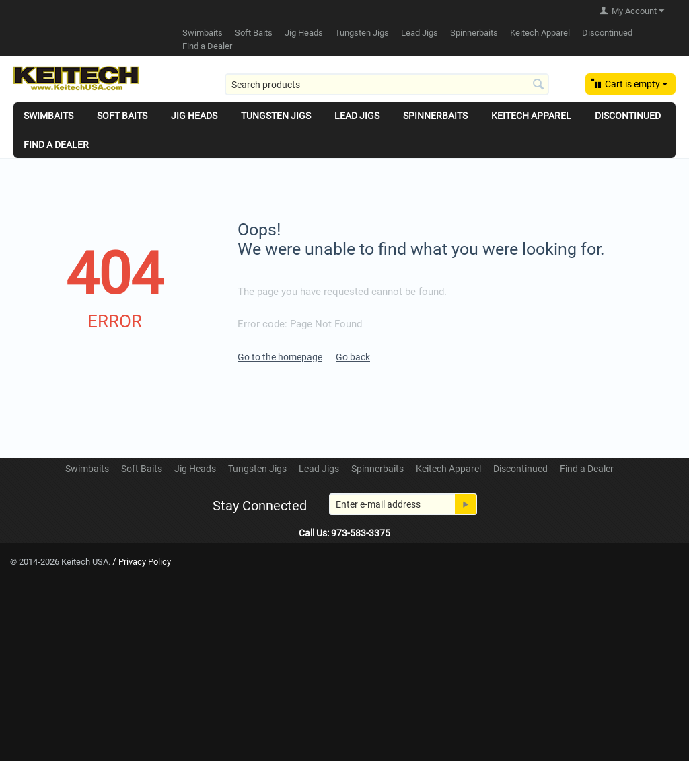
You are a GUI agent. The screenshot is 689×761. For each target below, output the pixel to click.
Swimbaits (202, 33)
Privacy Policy (144, 562)
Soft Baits (254, 33)
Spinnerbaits (474, 33)
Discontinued (607, 33)
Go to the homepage (280, 357)
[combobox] (387, 84)
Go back (353, 357)
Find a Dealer (207, 46)
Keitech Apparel (540, 33)
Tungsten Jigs (362, 33)
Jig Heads (304, 33)
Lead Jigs (419, 33)
